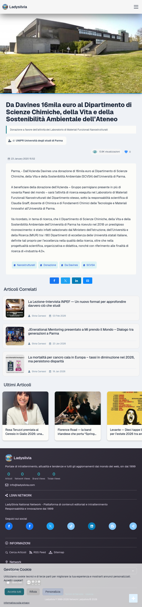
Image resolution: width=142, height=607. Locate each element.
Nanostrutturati (24, 265)
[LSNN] (112, 526)
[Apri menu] (136, 7)
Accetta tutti (14, 595)
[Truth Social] (133, 526)
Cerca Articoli (15, 552)
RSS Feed (37, 552)
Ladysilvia (14, 7)
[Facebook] (9, 526)
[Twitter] (50, 526)
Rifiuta (33, 595)
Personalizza (52, 595)
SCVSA (89, 265)
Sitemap (56, 552)
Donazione (48, 265)
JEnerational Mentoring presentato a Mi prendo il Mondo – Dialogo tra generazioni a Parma (80, 331)
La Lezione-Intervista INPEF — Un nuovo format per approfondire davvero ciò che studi (77, 304)
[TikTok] (71, 526)
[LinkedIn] (91, 526)
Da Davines (69, 265)
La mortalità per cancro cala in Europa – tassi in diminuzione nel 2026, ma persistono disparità (81, 359)
